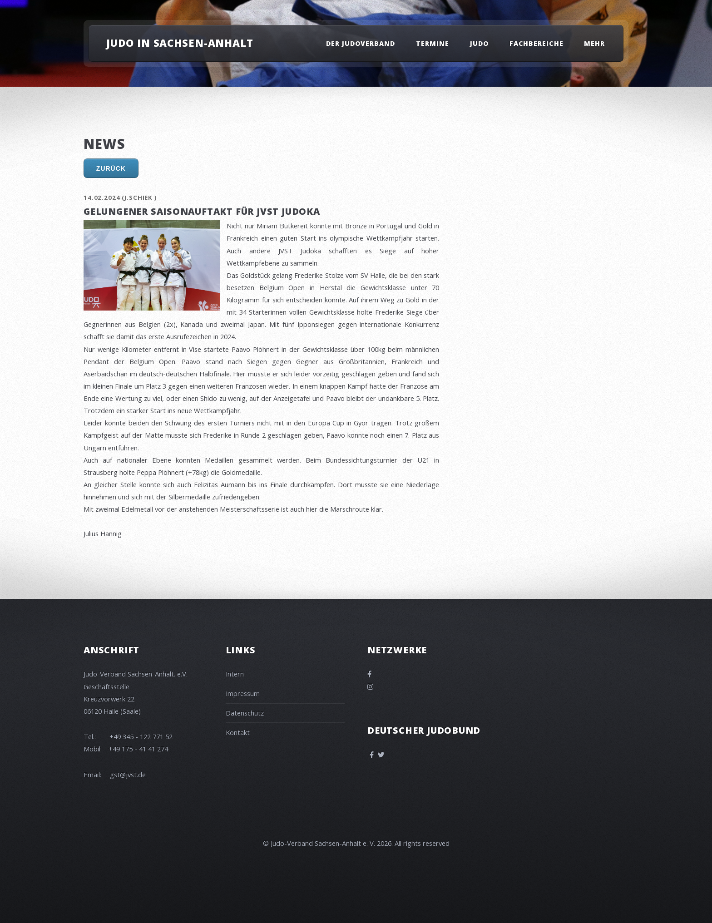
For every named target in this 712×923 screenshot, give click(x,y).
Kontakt (238, 732)
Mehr (594, 43)
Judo (479, 43)
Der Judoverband (361, 43)
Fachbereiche (536, 43)
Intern (235, 673)
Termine (432, 43)
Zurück (111, 168)
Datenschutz (245, 712)
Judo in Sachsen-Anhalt (179, 42)
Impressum (243, 693)
